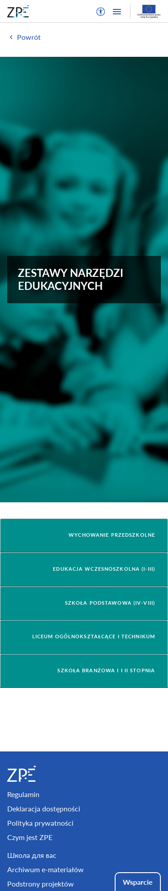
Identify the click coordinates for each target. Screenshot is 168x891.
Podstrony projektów (40, 883)
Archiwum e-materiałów (45, 869)
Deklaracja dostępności (43, 808)
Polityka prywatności (40, 823)
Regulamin (23, 794)
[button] (101, 11)
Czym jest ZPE (29, 837)
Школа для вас (31, 855)
